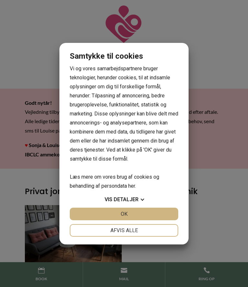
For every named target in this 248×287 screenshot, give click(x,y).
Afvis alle (124, 230)
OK (124, 214)
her (131, 186)
